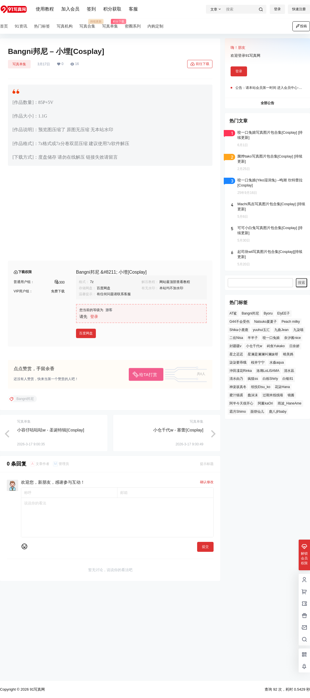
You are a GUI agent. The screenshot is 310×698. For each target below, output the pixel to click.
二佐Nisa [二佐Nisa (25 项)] (236, 338)
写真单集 (19, 64)
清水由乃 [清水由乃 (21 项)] (236, 379)
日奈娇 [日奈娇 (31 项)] (294, 346)
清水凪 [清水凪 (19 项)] (289, 371)
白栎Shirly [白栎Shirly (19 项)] (270, 379)
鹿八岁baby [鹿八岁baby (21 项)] (277, 412)
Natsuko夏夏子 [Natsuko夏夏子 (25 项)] (265, 322)
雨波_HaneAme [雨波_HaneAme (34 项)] (289, 403)
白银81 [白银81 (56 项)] (287, 379)
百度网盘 (86, 425)
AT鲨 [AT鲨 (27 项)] (233, 313)
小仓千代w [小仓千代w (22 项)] (254, 346)
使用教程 (45, 9)
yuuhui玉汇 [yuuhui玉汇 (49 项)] (261, 330)
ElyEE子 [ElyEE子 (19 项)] (283, 313)
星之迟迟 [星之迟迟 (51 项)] (236, 354)
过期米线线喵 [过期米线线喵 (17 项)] (273, 395)
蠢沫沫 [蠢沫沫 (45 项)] (253, 395)
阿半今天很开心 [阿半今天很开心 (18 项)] (241, 403)
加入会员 (70, 9)
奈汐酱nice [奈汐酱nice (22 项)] (292, 338)
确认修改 (207, 573)
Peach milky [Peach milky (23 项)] (291, 322)
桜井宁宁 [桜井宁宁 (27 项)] (258, 362)
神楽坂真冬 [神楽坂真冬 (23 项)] (237, 387)
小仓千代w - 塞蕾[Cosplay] (178, 521)
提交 (205, 638)
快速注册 (299, 9)
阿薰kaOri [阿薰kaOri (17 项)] (265, 403)
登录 (277, 9)
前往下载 (199, 64)
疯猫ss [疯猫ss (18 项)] (253, 379)
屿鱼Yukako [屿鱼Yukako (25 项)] (276, 346)
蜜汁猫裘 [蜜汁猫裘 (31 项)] (236, 395)
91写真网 (37, 689)
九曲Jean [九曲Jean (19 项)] (281, 330)
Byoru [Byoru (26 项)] (268, 313)
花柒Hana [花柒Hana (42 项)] (282, 387)
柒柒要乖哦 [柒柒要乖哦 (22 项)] (237, 362)
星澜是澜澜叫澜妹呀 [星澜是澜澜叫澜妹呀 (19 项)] (263, 354)
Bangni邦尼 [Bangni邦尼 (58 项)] (250, 313)
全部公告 (267, 103)
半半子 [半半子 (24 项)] (253, 338)
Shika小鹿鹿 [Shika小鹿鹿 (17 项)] (238, 330)
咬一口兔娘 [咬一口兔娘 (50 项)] (271, 338)
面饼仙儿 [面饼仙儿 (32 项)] (257, 412)
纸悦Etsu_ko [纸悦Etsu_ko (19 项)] (260, 387)
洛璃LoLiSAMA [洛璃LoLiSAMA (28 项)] (267, 371)
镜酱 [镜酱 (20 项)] (291, 395)
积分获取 (112, 9)
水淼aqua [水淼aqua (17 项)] (276, 362)
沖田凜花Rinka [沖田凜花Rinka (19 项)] (240, 371)
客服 (133, 9)
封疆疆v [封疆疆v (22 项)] (235, 346)
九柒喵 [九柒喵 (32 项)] (298, 330)
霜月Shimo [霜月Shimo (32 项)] (237, 412)
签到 (91, 9)
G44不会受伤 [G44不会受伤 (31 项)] (239, 322)
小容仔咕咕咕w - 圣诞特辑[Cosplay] (50, 521)
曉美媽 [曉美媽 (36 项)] (288, 354)
